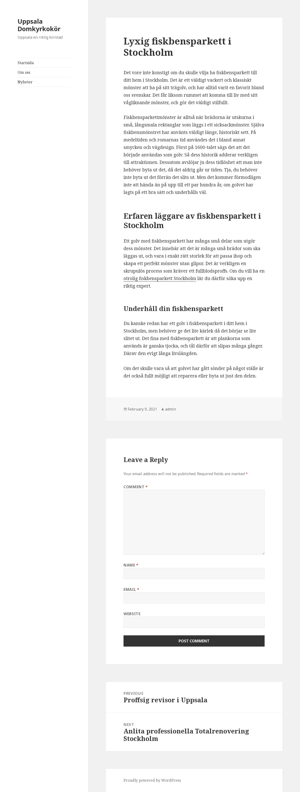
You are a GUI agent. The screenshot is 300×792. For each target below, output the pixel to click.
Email (131, 589)
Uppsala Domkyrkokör (39, 25)
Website (132, 613)
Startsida (26, 62)
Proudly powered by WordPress (152, 780)
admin (170, 409)
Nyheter (25, 82)
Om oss (24, 72)
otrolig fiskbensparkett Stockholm (160, 278)
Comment (136, 486)
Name (131, 565)
